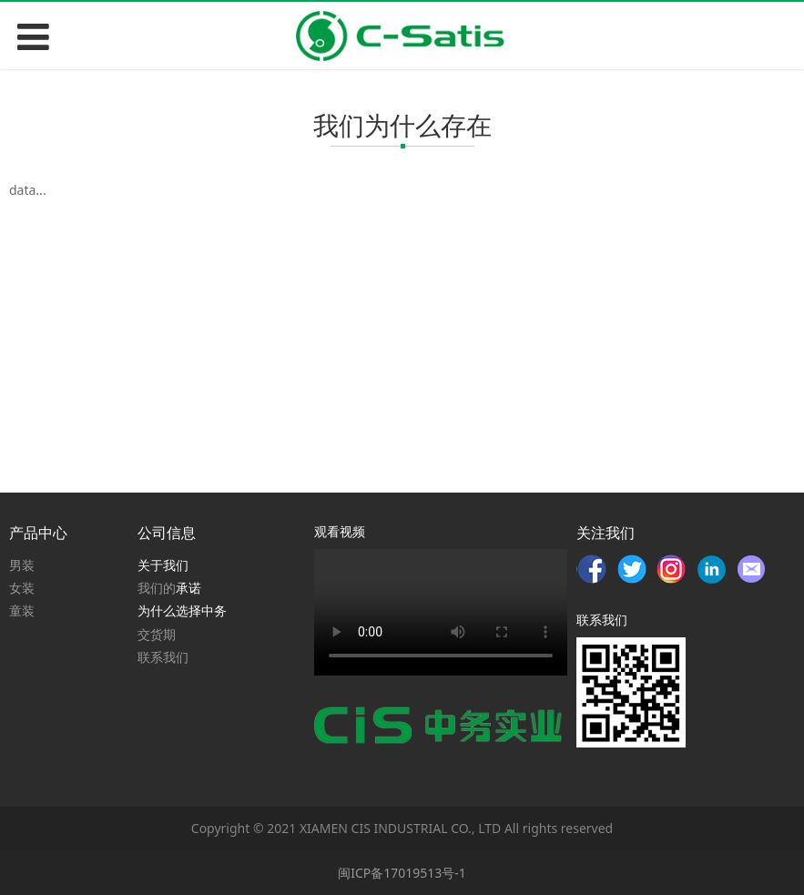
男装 (22, 565)
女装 (22, 587)
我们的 (156, 587)
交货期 (156, 634)
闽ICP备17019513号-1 (402, 872)
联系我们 (162, 657)
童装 (22, 610)
